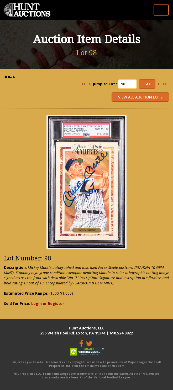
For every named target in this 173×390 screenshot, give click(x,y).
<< (83, 83)
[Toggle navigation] (161, 10)
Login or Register (47, 303)
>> (165, 83)
